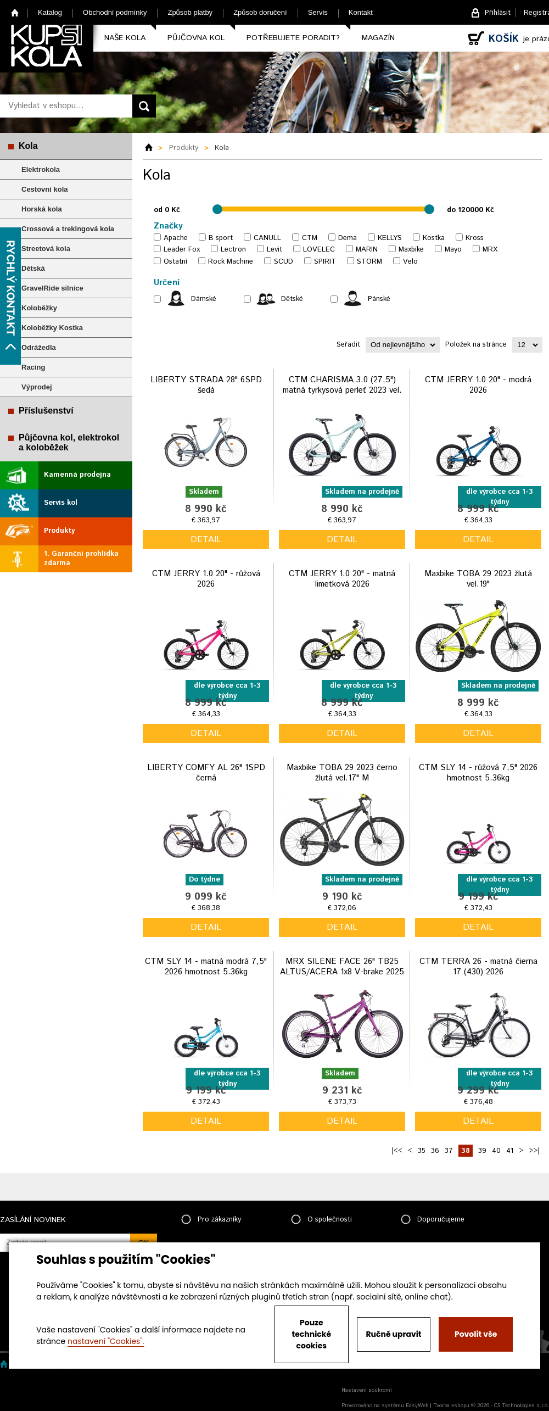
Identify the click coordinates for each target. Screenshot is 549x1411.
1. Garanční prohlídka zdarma (81, 558)
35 (421, 1151)
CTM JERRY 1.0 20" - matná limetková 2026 (342, 579)
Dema (347, 238)
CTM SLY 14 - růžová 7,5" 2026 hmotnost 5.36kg (478, 773)
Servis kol (60, 503)
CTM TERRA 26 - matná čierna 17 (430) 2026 (478, 967)
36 (435, 1151)
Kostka (434, 238)
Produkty (59, 531)
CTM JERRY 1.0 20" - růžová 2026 (206, 579)
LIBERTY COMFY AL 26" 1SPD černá (206, 773)
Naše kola (124, 37)
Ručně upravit (393, 1334)
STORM (369, 261)
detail (206, 539)
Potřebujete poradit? (293, 37)
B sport (221, 238)
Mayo (453, 249)
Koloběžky (39, 308)
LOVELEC (319, 249)
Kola (28, 145)
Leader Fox (182, 249)
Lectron (233, 249)
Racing (33, 367)
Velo (410, 261)
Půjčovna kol (196, 37)
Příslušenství (46, 410)
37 (449, 1151)
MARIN (367, 249)
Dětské (292, 299)
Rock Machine (230, 261)
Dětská (33, 268)
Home (15, 12)
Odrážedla (38, 347)
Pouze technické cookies (312, 1334)
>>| (534, 1151)
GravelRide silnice (52, 288)
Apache (176, 238)
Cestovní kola (44, 189)
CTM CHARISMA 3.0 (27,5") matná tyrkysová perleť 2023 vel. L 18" (342, 390)
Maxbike (411, 249)
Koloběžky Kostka (52, 328)
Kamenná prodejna (77, 475)
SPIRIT (325, 261)
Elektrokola (40, 169)
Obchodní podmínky (115, 12)
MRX (490, 249)
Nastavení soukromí (366, 1390)
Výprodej (36, 387)
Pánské (379, 299)
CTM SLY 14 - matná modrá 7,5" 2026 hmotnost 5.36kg (206, 967)
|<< (396, 1151)
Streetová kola (45, 248)
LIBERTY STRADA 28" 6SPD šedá (206, 385)
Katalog (50, 12)
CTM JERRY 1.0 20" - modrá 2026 (478, 385)
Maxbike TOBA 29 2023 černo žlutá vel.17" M (342, 773)
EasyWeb (417, 1405)
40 (496, 1151)
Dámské (203, 299)
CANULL (267, 238)
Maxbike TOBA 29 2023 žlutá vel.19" (478, 579)
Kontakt (361, 12)
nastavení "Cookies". (106, 1341)
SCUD (283, 261)
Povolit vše (476, 1334)
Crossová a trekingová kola (67, 229)
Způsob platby (189, 12)
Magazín (378, 37)
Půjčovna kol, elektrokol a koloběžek (69, 442)
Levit (274, 249)
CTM (309, 238)
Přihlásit (498, 13)
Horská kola (41, 209)
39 (482, 1151)
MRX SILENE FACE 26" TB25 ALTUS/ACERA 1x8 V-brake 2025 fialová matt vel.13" (342, 972)
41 (509, 1151)
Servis (318, 12)
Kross (475, 238)
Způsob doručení (260, 12)
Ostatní (175, 261)
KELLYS (390, 238)
